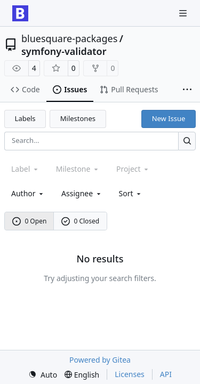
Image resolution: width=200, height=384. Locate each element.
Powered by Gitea (100, 360)
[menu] (131, 193)
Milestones (77, 118)
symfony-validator (64, 51)
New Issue (169, 118)
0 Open (29, 221)
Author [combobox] (28, 193)
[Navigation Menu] (184, 13)
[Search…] (187, 141)
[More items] (187, 90)
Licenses (130, 374)
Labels (25, 118)
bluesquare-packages (69, 38)
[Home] (20, 13)
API (166, 374)
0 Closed (80, 221)
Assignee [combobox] (81, 193)
